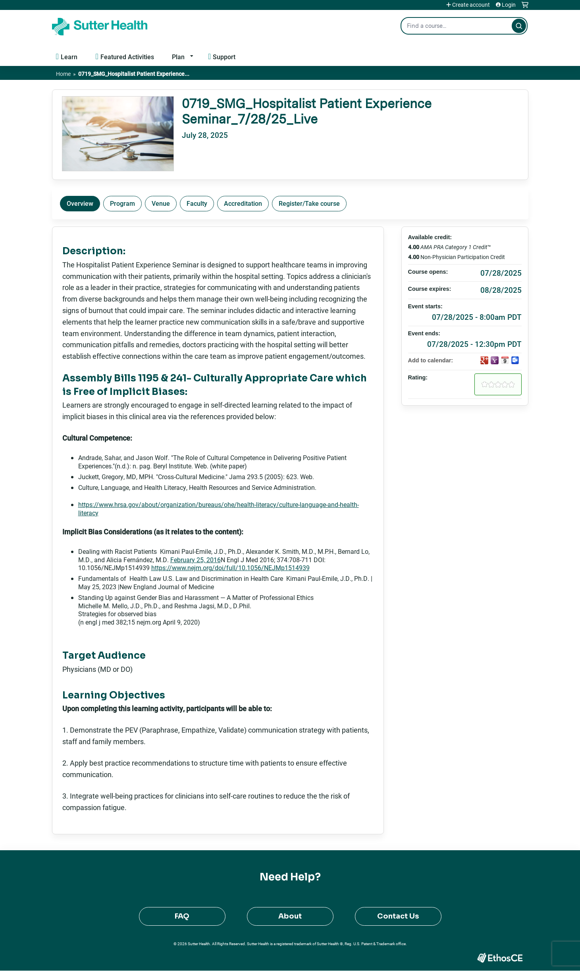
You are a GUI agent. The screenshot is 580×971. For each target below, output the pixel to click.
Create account (471, 5)
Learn (69, 56)
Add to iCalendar (505, 360)
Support (224, 56)
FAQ (182, 916)
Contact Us (398, 916)
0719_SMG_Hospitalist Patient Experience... (133, 73)
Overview (80, 203)
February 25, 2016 (195, 559)
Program (122, 203)
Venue (161, 203)
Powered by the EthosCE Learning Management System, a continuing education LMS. (500, 957)
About (290, 916)
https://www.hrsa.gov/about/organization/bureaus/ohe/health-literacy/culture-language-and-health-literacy (218, 508)
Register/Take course (309, 203)
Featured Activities (127, 56)
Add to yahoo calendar (495, 360)
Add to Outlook (515, 360)
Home (63, 73)
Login (509, 5)
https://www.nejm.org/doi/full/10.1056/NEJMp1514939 (230, 567)
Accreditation (243, 203)
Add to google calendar (484, 360)
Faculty (197, 203)
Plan (178, 56)
